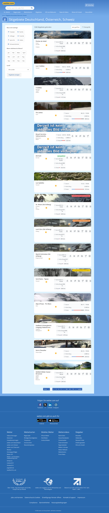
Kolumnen (10, 436)
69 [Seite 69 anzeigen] (70, 387)
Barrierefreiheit (44, 501)
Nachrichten (61, 433)
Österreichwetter (63, 440)
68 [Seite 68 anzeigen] (66, 387)
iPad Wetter (44, 436)
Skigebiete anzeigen (14, 72)
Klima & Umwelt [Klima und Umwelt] (80, 443)
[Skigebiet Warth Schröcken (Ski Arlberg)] (62, 253)
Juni (14, 54)
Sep (9, 58)
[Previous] (49, 387)
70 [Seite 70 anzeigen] (73, 387)
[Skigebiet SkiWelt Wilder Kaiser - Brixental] (62, 370)
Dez (23, 58)
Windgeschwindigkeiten (30, 436)
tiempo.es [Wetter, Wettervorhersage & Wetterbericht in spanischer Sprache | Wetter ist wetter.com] (9, 459)
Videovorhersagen (12, 433)
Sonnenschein (28, 440)
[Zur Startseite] (8, 3)
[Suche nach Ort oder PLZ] (32, 3)
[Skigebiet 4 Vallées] (62, 86)
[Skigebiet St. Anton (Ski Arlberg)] (62, 203)
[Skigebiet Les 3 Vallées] (62, 63)
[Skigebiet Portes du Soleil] (62, 40)
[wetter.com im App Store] (53, 419)
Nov (18, 58)
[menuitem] (7, 10)
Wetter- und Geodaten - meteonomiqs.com (13, 455)
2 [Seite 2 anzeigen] (53, 387)
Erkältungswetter (80, 440)
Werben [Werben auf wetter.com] (9, 448)
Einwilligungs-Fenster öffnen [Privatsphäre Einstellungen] (51, 496)
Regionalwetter (62, 443)
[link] (7, 10)
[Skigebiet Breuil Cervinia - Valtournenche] (62, 131)
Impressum (81, 496)
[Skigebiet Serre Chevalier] (62, 347)
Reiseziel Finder (80, 438)
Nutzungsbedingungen (59, 501)
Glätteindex (79, 436)
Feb (13, 50)
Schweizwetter (62, 438)
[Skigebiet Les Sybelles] (62, 180)
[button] (18, 67)
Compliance (33, 501)
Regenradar (27, 433)
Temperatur (27, 438)
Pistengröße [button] (86, 25)
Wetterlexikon (62, 450)
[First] (45, 387)
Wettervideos (63, 430)
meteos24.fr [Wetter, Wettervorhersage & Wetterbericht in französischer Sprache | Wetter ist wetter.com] (10, 461)
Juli (18, 54)
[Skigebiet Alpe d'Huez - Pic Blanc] (62, 301)
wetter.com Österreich (13, 445)
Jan (8, 50)
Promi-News (61, 452)
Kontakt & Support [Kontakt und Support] (69, 496)
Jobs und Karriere (17, 496)
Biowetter (78, 433)
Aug (23, 54)
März (18, 50)
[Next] (76, 387)
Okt (14, 58)
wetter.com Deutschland (13, 440)
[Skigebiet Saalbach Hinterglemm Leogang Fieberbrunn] (62, 324)
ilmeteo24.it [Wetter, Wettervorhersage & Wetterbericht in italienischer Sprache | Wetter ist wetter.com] (10, 464)
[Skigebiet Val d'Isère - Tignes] (62, 277)
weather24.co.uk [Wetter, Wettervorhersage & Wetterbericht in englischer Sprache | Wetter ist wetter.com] (11, 468)
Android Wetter (45, 438)
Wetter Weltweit (62, 448)
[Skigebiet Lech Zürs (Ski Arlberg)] (62, 228)
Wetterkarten (29, 430)
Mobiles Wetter (47, 430)
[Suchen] (44, 3)
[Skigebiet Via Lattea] (62, 110)
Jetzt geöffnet (75, 25)
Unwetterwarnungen (12, 438)
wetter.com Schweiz (12, 443)
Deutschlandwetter (63, 436)
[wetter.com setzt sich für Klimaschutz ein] (48, 484)
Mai (9, 54)
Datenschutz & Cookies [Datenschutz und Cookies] (32, 496)
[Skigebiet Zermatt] (62, 155)
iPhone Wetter (45, 433)
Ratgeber (79, 430)
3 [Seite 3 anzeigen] (56, 387)
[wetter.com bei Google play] (41, 419)
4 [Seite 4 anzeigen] (58, 387)
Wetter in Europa (63, 445)
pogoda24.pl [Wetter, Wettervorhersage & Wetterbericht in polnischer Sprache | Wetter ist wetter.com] (10, 466)
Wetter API (10, 452)
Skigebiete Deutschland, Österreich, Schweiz (16, 13)
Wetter (9, 430)
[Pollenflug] (89, 3)
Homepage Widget (12, 450)
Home (3, 13)
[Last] (79, 387)
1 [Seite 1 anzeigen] (51, 387)
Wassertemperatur (29, 443)
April (24, 50)
